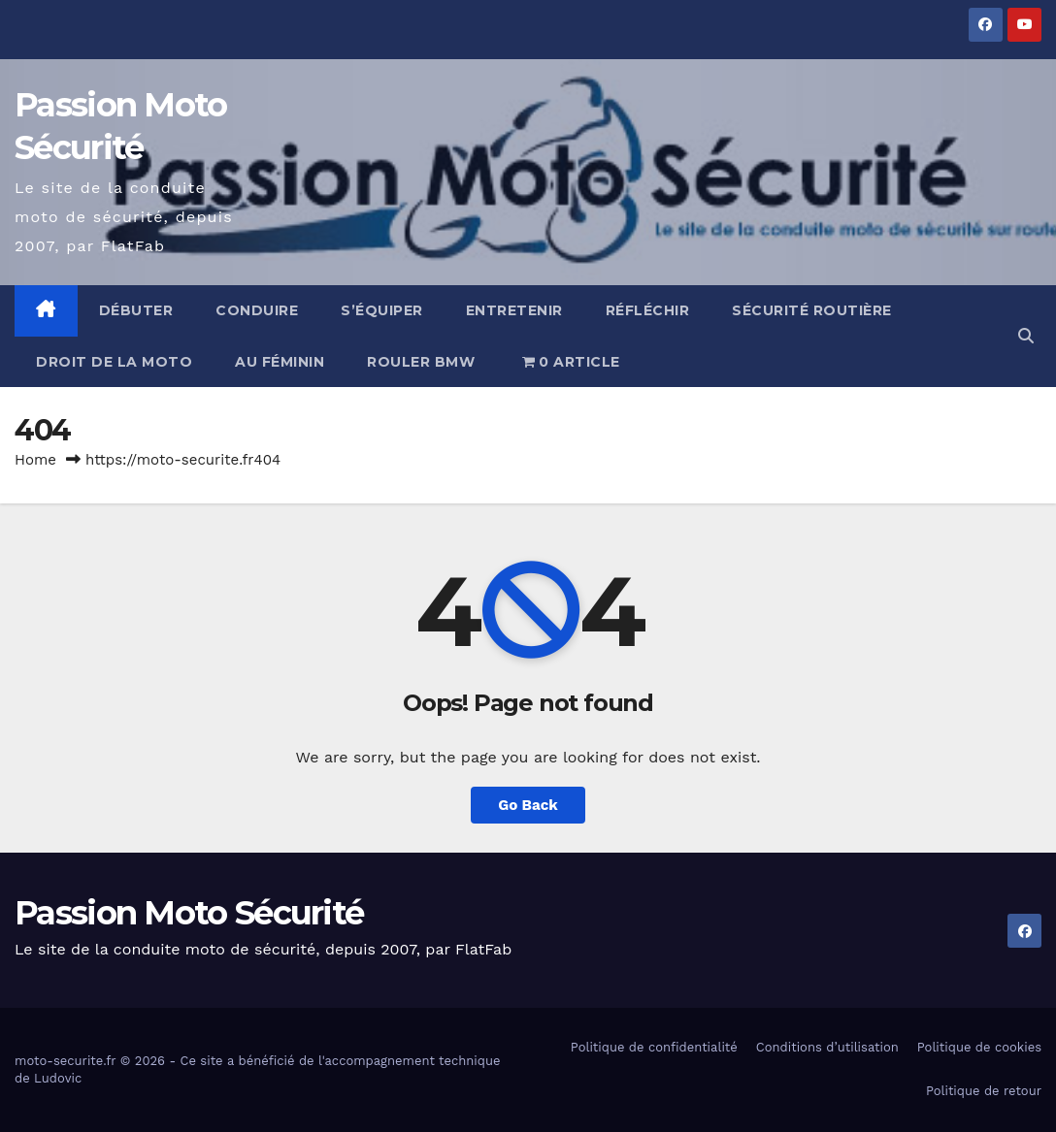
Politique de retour (983, 1090)
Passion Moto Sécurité (189, 912)
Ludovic (58, 1078)
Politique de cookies (979, 1047)
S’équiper (382, 310)
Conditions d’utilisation (827, 1047)
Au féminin (279, 362)
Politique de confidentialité (654, 1047)
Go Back (528, 805)
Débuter (136, 310)
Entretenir (514, 310)
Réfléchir (648, 310)
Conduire (256, 310)
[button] (1026, 336)
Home (35, 460)
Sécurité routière (812, 310)
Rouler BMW (421, 362)
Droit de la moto (114, 362)
